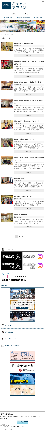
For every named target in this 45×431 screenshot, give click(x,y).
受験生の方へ (9, 18)
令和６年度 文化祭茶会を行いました (27, 121)
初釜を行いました (20, 178)
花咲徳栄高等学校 (8, 429)
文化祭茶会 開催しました (23, 196)
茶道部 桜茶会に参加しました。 (25, 139)
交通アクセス (15, 14)
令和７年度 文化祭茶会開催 (23, 43)
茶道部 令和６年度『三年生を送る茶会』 (28, 82)
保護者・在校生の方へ (24, 18)
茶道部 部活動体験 (20, 214)
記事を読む (29, 55)
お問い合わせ (27, 14)
